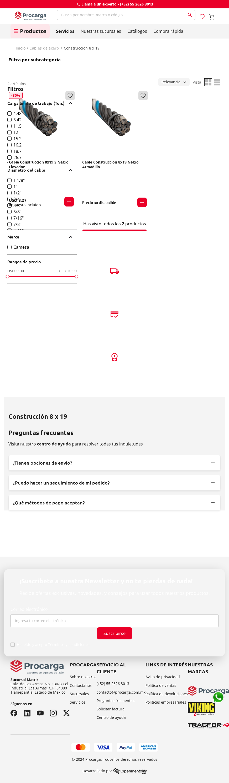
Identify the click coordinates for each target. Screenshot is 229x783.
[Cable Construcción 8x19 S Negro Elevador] (41, 149)
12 (15, 132)
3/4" (17, 199)
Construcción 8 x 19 (82, 48)
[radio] (208, 82)
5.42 (17, 120)
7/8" (17, 224)
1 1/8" (19, 180)
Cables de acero (44, 48)
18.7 (17, 151)
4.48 (17, 113)
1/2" (17, 193)
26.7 (17, 157)
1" (15, 186)
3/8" (17, 205)
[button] (42, 103)
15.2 (17, 139)
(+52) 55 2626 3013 (136, 4)
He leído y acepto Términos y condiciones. (54, 645)
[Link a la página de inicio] (20, 48)
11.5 (17, 126)
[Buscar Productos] (191, 15)
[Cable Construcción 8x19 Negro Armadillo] (114, 149)
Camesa (21, 247)
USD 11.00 (16, 271)
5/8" (17, 212)
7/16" (18, 218)
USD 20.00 (68, 271)
